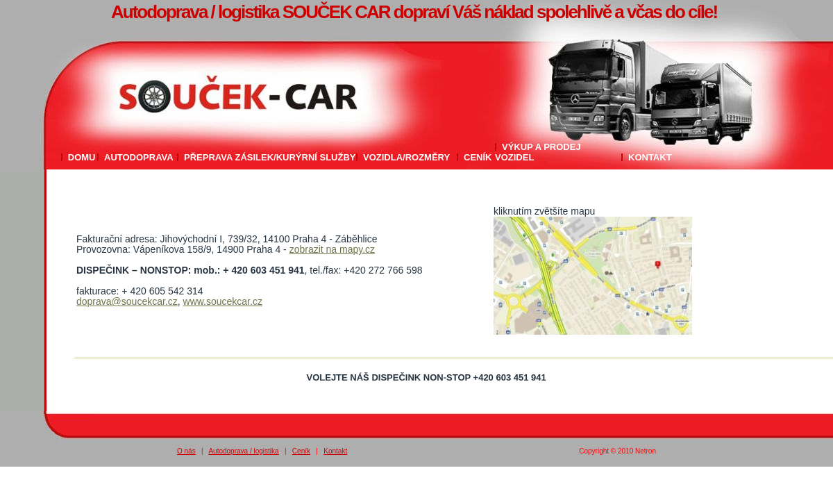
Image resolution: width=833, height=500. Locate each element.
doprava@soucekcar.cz (127, 301)
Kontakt (650, 157)
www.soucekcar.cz (222, 301)
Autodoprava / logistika (243, 451)
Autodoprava (139, 157)
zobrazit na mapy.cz (332, 249)
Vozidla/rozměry (406, 157)
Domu (82, 157)
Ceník (477, 157)
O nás (186, 451)
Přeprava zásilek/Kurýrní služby (270, 157)
